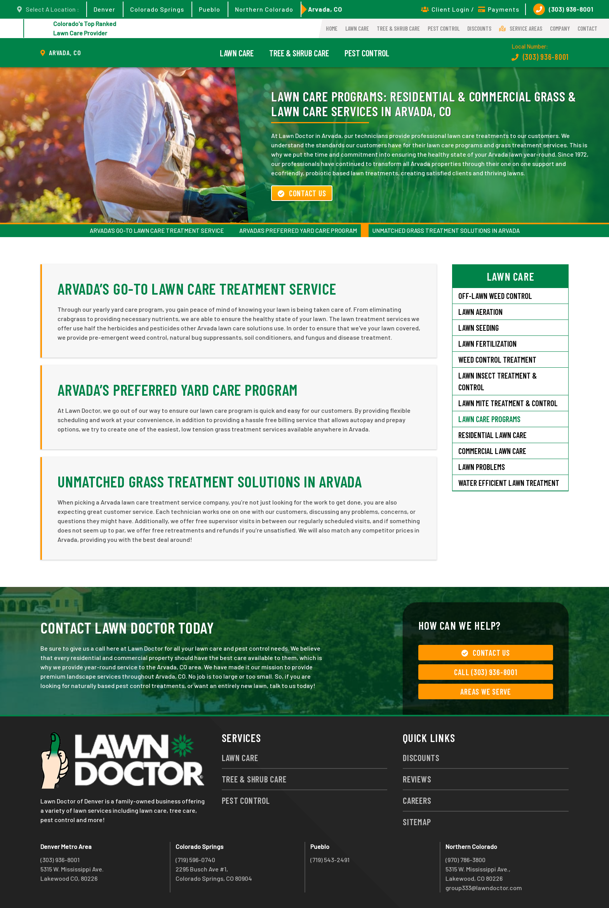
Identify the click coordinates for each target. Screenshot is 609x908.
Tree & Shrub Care (398, 28)
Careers (417, 800)
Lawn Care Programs (489, 419)
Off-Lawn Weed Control (495, 295)
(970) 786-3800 (465, 859)
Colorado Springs (157, 9)
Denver (104, 9)
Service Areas (520, 28)
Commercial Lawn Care (492, 451)
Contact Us (302, 193)
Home (332, 28)
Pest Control (443, 28)
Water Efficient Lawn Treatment (508, 482)
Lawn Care (357, 28)
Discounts (479, 28)
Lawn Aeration (480, 311)
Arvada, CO (325, 9)
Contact (587, 28)
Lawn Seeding (478, 327)
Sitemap (417, 822)
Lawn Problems (481, 466)
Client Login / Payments (470, 9)
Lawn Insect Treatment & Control (497, 381)
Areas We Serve (485, 691)
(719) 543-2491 (330, 859)
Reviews (417, 779)
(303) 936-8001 (563, 9)
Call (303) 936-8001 (485, 672)
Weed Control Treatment (497, 359)
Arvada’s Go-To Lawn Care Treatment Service (157, 230)
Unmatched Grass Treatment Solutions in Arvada (446, 230)
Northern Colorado (264, 9)
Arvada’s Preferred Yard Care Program (298, 230)
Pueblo (209, 9)
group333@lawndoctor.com (483, 887)
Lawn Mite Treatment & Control (508, 403)
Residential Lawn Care (492, 435)
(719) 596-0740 (195, 859)
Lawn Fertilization (487, 343)
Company (560, 28)
